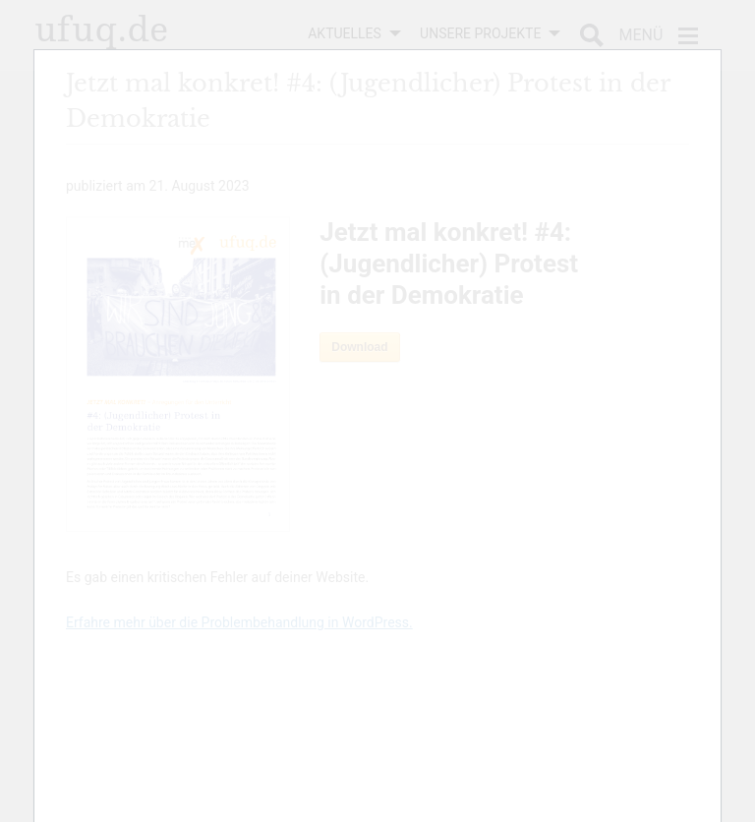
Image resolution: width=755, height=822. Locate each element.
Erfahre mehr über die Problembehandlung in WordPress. (239, 622)
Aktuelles (344, 33)
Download (359, 347)
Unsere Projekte (480, 33)
